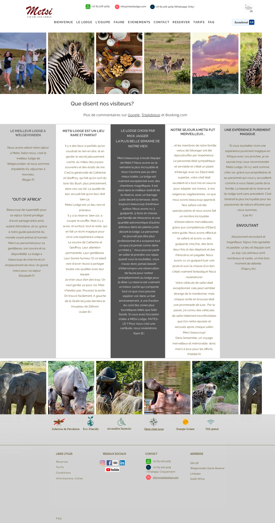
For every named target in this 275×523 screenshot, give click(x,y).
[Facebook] (109, 462)
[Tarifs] (70, 467)
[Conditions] (71, 472)
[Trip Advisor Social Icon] (115, 462)
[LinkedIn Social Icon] (122, 462)
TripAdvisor (150, 114)
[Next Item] (255, 63)
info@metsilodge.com (133, 6)
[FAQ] (71, 518)
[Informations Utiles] (71, 478)
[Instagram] (102, 462)
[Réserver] (70, 461)
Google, (134, 114)
